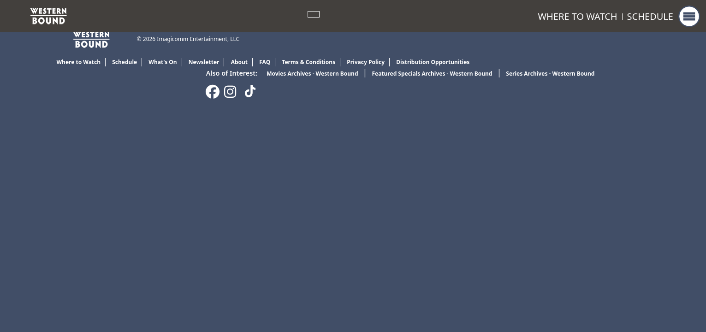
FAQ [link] (264, 62)
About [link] (239, 62)
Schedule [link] (650, 16)
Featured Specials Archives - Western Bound (432, 73)
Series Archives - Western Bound (550, 73)
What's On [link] (162, 62)
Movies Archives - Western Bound (312, 73)
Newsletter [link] (204, 62)
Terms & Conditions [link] (308, 62)
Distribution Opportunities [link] (432, 62)
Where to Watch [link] (577, 16)
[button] (689, 16)
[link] (48, 15)
